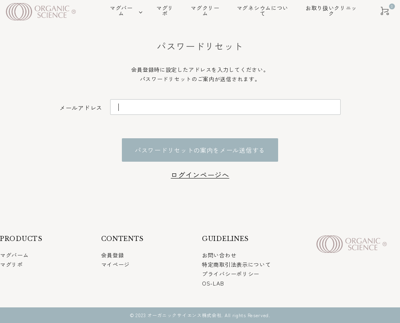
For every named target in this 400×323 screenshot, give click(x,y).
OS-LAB (213, 283)
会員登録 (112, 255)
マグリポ (11, 264)
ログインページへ (200, 175)
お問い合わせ (219, 255)
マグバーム (14, 255)
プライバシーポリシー (230, 274)
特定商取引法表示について (236, 264)
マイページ (115, 264)
